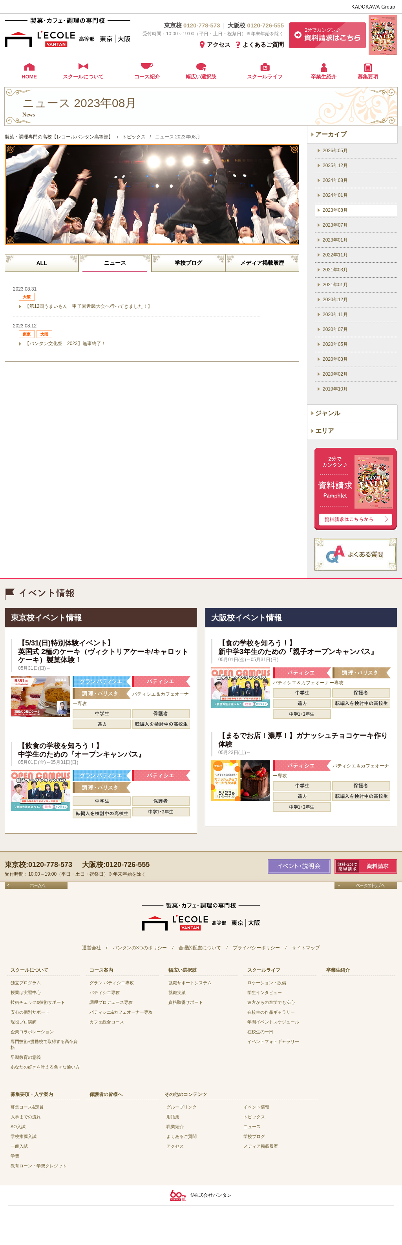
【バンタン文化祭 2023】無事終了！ (65, 343)
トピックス (254, 1116)
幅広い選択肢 (201, 77)
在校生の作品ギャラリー (271, 1012)
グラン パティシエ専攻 (112, 982)
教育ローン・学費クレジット (39, 1165)
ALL (41, 263)
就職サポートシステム (190, 982)
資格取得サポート (185, 1002)
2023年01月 (335, 240)
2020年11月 (335, 314)
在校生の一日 (260, 1031)
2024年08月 (335, 180)
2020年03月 (335, 359)
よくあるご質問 (263, 44)
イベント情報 (256, 1107)
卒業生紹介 (323, 77)
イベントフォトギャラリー (273, 1041)
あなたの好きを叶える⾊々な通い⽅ (45, 1067)
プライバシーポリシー (256, 948)
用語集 (172, 1116)
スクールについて (83, 77)
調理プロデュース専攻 (111, 1002)
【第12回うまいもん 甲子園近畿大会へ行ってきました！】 (88, 306)
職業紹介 (175, 1126)
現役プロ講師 (24, 1022)
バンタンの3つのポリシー (140, 948)
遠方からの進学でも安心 (271, 1002)
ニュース (115, 263)
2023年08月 (335, 210)
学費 (15, 1156)
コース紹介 (147, 77)
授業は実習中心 (26, 992)
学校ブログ (188, 263)
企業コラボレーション (32, 1031)
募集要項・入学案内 (32, 1094)
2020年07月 (335, 329)
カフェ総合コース (107, 1022)
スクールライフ (265, 77)
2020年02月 (335, 374)
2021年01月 (335, 284)
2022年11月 (335, 255)
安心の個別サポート (30, 1012)
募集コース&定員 (27, 1107)
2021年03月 (335, 270)
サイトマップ (306, 948)
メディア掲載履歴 (262, 263)
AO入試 (18, 1126)
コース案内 (101, 970)
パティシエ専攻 (105, 992)
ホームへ (36, 885)
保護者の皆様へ (106, 1094)
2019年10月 (335, 389)
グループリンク (181, 1107)
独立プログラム (26, 982)
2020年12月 (335, 299)
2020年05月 (335, 344)
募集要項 (368, 77)
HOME (29, 77)
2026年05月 (335, 150)
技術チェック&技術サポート (38, 1002)
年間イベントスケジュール (273, 1022)
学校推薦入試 (24, 1136)
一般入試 (19, 1146)
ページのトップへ (365, 885)
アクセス (218, 44)
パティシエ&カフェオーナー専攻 (121, 1012)
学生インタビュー (264, 992)
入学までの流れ (26, 1116)
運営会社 (91, 948)
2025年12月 (335, 165)
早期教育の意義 (26, 1057)
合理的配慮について (200, 948)
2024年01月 (335, 195)
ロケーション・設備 (266, 982)
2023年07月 (335, 225)
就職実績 (177, 992)
